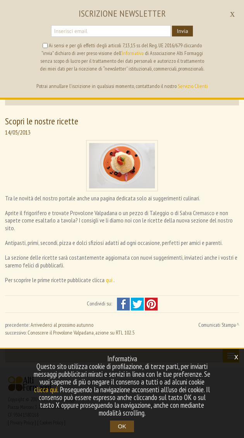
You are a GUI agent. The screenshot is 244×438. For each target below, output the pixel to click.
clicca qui (45, 389)
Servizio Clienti (193, 86)
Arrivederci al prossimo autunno (62, 324)
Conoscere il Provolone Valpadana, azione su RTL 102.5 (80, 332)
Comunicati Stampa (217, 324)
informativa (133, 53)
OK (122, 426)
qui (109, 280)
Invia (182, 31)
